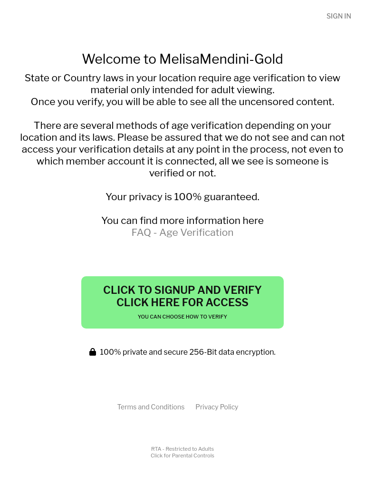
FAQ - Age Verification (182, 232)
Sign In (339, 16)
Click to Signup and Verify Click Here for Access (182, 302)
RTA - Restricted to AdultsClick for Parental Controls (182, 452)
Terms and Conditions (150, 407)
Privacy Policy (216, 407)
